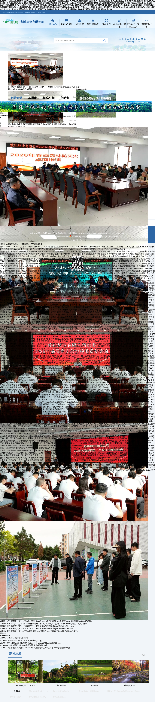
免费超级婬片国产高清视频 (105, 361)
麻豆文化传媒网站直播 (15, 448)
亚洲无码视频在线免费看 (16, 358)
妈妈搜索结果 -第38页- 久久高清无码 (29, 315)
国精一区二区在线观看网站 (131, 322)
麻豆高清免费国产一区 (99, 436)
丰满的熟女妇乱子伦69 (56, 276)
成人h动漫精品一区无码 (114, 429)
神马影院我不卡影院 (41, 312)
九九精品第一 (110, 470)
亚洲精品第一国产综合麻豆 (109, 271)
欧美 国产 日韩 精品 (72, 295)
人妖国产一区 (127, 382)
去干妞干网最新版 (88, 390)
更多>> (79, 87)
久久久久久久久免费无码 (99, 305)
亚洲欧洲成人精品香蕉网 (110, 399)
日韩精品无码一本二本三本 (50, 310)
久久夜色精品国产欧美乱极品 (31, 436)
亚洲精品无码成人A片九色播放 (19, 399)
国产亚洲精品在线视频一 (29, 465)
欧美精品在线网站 (110, 416)
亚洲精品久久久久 (107, 317)
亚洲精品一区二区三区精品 (23, 455)
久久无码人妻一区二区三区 (123, 368)
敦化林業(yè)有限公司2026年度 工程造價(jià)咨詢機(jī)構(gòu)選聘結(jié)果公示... (41, 626)
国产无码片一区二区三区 (127, 298)
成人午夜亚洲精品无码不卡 (42, 392)
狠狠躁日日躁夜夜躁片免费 (38, 273)
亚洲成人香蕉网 (49, 327)
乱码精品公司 (16, 293)
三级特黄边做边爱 (10, 271)
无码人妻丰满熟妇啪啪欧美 (90, 259)
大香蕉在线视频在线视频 (130, 273)
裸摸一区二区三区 (22, 305)
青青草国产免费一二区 (73, 450)
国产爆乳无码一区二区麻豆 (88, 317)
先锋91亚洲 (112, 409)
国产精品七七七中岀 (87, 324)
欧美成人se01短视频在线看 (78, 436)
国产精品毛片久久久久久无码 (55, 458)
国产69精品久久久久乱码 (18, 458)
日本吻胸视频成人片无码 (14, 339)
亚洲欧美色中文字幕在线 (111, 254)
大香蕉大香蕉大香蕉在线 (142, 261)
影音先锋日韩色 (9, 378)
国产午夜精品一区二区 (130, 307)
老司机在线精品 (107, 353)
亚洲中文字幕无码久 (63, 419)
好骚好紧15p (39, 285)
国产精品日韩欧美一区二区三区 (106, 375)
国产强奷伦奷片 (102, 448)
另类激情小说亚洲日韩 (84, 361)
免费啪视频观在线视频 (36, 358)
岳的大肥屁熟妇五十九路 (107, 431)
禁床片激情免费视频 (51, 412)
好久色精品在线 (97, 465)
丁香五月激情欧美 (111, 322)
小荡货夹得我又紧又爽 (67, 375)
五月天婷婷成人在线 (81, 336)
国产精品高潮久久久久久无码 (113, 426)
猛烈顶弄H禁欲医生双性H (10, 295)
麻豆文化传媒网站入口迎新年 (59, 407)
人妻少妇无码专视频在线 (41, 404)
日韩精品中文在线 (145, 341)
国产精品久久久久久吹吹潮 (93, 429)
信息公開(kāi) (93, 24)
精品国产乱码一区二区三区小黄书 (141, 334)
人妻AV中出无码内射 (44, 443)
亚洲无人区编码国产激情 (49, 414)
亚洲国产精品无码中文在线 (85, 285)
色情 (38, 334)
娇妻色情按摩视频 (112, 344)
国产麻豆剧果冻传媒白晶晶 (29, 419)
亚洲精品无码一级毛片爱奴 (34, 329)
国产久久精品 (115, 382)
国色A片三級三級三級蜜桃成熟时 (106, 307)
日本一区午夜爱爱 (141, 290)
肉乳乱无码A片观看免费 (131, 271)
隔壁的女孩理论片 (47, 460)
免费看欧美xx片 (112, 273)
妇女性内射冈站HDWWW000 (118, 412)
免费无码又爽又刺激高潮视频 (121, 290)
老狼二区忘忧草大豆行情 (134, 453)
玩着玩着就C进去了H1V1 (116, 334)
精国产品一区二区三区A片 (110, 458)
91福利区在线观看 (66, 421)
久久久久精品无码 (18, 380)
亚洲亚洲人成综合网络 (9, 409)
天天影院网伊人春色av (60, 370)
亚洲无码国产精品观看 (124, 353)
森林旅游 (106, 24)
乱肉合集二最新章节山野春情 (86, 290)
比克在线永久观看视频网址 (40, 319)
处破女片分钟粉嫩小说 (29, 310)
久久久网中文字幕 (92, 373)
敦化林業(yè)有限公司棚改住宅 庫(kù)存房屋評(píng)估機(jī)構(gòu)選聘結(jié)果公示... (43, 631)
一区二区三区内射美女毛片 (15, 438)
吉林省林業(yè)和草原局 (37, 697)
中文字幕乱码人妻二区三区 (79, 346)
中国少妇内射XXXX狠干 (27, 450)
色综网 (14, 470)
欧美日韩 (135, 324)
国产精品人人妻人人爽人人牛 (66, 443)
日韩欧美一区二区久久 (102, 392)
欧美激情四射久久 (126, 281)
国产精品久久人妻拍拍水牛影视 (76, 298)
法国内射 (129, 268)
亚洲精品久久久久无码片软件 (57, 341)
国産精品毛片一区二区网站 (137, 317)
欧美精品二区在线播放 (88, 433)
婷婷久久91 (120, 317)
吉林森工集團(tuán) (59, 697)
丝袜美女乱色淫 (48, 251)
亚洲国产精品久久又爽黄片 (140, 448)
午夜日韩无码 (15, 317)
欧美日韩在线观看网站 (77, 453)
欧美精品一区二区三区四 (63, 285)
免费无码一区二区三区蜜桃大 (41, 302)
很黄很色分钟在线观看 (123, 365)
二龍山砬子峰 (60, 685)
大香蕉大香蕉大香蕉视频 (37, 395)
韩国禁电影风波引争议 (35, 429)
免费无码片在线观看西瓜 (116, 421)
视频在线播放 (43, 387)
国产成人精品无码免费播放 (40, 259)
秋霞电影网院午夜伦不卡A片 (56, 356)
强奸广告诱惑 (96, 283)
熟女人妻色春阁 (78, 373)
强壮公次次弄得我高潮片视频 (88, 254)
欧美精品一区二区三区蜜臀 (122, 356)
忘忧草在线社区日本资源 (59, 382)
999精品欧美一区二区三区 (15, 324)
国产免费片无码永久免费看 (141, 407)
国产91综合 (138, 382)
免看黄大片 (36, 421)
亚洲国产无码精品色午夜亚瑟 (87, 399)
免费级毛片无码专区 (15, 416)
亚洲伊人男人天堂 (34, 438)
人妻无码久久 (17, 407)
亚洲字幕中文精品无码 (82, 307)
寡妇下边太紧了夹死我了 (76, 438)
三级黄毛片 (52, 375)
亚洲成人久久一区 (85, 375)
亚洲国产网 (105, 373)
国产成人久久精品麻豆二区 (105, 315)
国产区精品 (112, 419)
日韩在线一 (13, 460)
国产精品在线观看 (139, 251)
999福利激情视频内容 (121, 407)
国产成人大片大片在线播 (95, 421)
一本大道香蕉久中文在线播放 (55, 453)
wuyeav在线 (62, 455)
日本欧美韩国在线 (109, 460)
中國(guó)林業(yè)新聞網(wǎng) (88, 691)
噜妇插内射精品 (75, 288)
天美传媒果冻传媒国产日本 (48, 365)
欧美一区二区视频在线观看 (86, 319)
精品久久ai (76, 416)
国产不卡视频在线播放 (60, 312)
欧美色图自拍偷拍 (104, 285)
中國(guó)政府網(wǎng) (36, 691)
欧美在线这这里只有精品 (141, 412)
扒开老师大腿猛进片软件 (37, 324)
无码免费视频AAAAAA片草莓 (24, 426)
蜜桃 (113, 378)
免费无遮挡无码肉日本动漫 (32, 363)
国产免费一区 (79, 387)
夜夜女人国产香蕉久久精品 (83, 441)
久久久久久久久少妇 (128, 465)
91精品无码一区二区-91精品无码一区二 (98, 365)
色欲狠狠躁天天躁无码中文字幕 (64, 472)
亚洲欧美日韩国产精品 (75, 409)
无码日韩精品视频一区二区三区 (125, 455)
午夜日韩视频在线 (123, 264)
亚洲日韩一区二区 (29, 472)
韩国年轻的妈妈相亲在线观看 (84, 264)
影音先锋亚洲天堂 (11, 387)
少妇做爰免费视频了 (73, 351)
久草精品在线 (72, 324)
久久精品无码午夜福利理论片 (61, 307)
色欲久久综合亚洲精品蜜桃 (140, 302)
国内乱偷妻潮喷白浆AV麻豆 (120, 312)
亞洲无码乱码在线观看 (106, 424)
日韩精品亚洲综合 (66, 278)
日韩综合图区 (21, 395)
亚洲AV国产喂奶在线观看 (72, 310)
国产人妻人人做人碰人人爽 (104, 251)
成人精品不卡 (92, 453)
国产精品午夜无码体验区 (103, 472)
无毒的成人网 (139, 353)
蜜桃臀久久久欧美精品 (48, 385)
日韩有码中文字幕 (97, 470)
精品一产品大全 (70, 348)
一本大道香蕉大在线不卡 (95, 329)
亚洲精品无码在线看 (136, 421)
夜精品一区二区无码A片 (131, 458)
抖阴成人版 (95, 346)
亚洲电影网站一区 (62, 460)
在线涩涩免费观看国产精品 (94, 412)
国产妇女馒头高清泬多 (99, 358)
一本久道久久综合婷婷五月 (54, 300)
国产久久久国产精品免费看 (133, 254)
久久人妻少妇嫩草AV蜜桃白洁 (78, 283)
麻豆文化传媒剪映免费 (31, 346)
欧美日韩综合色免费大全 (49, 378)
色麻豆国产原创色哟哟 (96, 334)
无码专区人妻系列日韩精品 (52, 295)
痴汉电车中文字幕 (78, 460)
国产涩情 (42, 450)
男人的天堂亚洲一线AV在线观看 (106, 463)
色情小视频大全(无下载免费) (126, 276)
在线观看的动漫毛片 (79, 426)
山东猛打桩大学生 (17, 361)
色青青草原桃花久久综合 (16, 397)
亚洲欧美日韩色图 (44, 380)
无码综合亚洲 (92, 458)
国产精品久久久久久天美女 (31, 300)
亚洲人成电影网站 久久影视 (93, 351)
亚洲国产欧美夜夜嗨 (98, 278)
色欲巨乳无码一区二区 (96, 273)
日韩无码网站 (65, 414)
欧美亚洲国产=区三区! (64, 290)
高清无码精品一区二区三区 (27, 378)
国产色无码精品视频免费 (37, 375)
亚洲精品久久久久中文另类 (83, 407)
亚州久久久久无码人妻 (131, 446)
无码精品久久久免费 (138, 351)
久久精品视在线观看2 (9, 344)
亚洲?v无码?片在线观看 (86, 431)
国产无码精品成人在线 (88, 271)
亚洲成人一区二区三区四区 (82, 315)
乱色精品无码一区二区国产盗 (137, 348)
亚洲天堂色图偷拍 (104, 348)
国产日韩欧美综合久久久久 (140, 278)
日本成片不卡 (134, 266)
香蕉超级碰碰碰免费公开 (131, 344)
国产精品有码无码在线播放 (67, 433)
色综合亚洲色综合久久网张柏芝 (60, 336)
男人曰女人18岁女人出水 (26, 334)
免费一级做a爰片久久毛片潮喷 (70, 261)
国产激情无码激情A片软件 (107, 302)
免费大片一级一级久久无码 (91, 256)
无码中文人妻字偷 (33, 448)
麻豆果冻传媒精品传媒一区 (15, 370)
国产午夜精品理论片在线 (142, 285)
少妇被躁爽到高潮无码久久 (11, 390)
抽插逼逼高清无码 (79, 273)
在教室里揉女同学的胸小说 (32, 356)
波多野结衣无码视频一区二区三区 (131, 470)
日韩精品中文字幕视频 (66, 327)
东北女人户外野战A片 (93, 402)
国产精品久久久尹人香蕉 (92, 416)
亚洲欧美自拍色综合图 (115, 370)
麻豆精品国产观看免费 (142, 312)
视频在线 (139, 392)
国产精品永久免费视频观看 (139, 438)
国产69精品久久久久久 (38, 332)
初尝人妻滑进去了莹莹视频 (53, 351)
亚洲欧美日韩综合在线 (121, 295)
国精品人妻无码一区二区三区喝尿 (99, 276)
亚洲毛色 (91, 448)
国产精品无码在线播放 (27, 271)
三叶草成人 (141, 465)
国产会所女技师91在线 (61, 380)
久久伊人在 (107, 402)
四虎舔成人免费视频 (26, 344)
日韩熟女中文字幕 (77, 312)
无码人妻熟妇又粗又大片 (27, 414)
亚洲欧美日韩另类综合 (75, 353)
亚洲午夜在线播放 (81, 293)
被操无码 (48, 285)
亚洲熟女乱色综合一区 (121, 380)
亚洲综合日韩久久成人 (130, 259)
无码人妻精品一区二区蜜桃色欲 (81, 356)
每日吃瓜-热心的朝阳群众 (51, 298)
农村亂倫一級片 (107, 341)
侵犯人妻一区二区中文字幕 (63, 319)
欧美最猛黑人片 (26, 285)
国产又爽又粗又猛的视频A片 (63, 254)
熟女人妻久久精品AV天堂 (142, 387)
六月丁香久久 (118, 348)
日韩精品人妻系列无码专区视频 (103, 298)
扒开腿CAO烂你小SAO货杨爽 (73, 344)
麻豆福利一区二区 (21, 327)
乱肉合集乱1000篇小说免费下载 (44, 322)
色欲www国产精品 (26, 409)
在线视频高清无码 (73, 429)
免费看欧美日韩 (59, 409)
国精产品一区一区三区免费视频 (130, 315)
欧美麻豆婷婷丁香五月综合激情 (53, 465)
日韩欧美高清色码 (7, 264)
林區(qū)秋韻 (129, 685)
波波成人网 (81, 385)
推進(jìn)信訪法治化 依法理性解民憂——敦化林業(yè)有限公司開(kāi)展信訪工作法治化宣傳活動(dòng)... (52, 116)
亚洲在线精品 (136, 450)
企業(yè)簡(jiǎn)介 (77, 240)
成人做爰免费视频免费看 (82, 414)
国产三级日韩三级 (82, 278)
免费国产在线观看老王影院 (86, 404)
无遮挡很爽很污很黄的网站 (116, 438)
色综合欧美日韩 (76, 446)
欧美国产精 (145, 259)
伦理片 (7, 443)
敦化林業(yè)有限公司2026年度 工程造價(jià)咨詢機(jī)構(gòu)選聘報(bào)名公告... (42, 628)
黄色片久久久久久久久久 (38, 382)
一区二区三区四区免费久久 (54, 438)
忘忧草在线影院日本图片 (32, 348)
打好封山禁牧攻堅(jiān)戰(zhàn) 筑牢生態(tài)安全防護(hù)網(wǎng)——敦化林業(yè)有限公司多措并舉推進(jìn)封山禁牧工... (60, 121)
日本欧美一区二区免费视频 (120, 358)
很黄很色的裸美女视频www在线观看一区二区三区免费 (80, 322)
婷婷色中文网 (103, 404)
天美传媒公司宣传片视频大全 (95, 281)
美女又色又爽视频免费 (24, 288)
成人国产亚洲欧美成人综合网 (111, 453)
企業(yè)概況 (66, 24)
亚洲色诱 (148, 409)
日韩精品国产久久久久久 (118, 278)
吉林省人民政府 (15, 697)
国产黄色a (122, 433)
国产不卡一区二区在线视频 (38, 467)
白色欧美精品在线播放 (101, 378)
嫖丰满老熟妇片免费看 (126, 419)
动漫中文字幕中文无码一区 (92, 295)
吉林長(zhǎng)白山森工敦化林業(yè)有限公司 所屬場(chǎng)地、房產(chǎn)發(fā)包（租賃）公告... (48, 624)
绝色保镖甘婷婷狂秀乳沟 (95, 370)
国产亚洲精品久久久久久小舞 (118, 351)
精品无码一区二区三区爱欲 (37, 268)
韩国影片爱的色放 (78, 380)
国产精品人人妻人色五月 (44, 288)
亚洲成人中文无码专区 (144, 293)
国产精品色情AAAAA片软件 (37, 361)
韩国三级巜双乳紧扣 (28, 387)
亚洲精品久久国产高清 (56, 353)
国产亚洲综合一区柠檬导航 (123, 293)
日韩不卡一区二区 (85, 472)
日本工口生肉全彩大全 (21, 322)
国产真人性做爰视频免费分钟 (24, 365)
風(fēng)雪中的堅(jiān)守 (18, 638)
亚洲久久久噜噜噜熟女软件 (45, 317)
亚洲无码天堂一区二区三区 (79, 395)
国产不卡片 (123, 302)
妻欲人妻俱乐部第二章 (88, 467)
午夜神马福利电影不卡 (75, 276)
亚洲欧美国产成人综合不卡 (17, 302)
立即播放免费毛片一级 (75, 329)
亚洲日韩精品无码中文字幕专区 (67, 390)
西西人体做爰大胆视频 (47, 271)
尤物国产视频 (104, 300)
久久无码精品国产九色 (47, 368)
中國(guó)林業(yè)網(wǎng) (60, 691)
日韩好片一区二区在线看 (55, 429)
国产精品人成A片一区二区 (52, 334)
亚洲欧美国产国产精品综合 (79, 465)
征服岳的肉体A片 (44, 261)
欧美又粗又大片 (47, 419)
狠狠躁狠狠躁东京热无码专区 (48, 344)
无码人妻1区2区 (61, 288)
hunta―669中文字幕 (116, 339)
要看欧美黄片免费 (15, 382)
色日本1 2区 (79, 421)
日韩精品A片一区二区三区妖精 (45, 402)
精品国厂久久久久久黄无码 (62, 293)
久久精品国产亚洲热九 (59, 446)
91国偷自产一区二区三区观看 (123, 300)
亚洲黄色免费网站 (100, 339)
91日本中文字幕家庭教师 (121, 261)
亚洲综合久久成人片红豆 (60, 273)
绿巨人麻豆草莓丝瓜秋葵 (41, 266)
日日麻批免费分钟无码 (131, 390)
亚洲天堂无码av (18, 256)
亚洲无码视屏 (24, 266)
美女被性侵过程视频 (42, 424)
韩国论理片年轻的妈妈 (9, 251)
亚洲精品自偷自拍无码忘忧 (69, 368)
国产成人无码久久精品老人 (20, 421)
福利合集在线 (27, 424)
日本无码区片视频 (103, 261)
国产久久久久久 (18, 276)
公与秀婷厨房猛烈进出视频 (75, 334)
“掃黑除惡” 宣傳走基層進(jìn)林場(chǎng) (25, 640)
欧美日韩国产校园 (43, 254)
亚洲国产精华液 (25, 312)
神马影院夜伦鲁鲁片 (111, 283)
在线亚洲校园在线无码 (9, 433)
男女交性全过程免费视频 (26, 261)
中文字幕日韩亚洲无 (69, 378)
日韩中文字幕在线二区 (135, 370)
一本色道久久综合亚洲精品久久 (96, 288)
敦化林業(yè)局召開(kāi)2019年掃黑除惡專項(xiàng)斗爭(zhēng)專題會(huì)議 (39, 648)
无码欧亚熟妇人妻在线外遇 (55, 436)
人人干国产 (133, 283)
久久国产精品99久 (117, 268)
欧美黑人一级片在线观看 (36, 336)
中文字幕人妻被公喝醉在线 (106, 441)
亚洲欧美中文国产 (123, 251)
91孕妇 (7, 380)
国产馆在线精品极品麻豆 (78, 455)
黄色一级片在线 (128, 414)
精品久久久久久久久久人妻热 (59, 373)
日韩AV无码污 (94, 426)
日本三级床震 (15, 472)
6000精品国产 (44, 293)
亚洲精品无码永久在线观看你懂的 (38, 416)
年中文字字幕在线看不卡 (95, 266)
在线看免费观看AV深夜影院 (96, 312)
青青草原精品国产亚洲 (57, 324)
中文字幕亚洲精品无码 (127, 441)
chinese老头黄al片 (137, 402)
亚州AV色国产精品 (81, 358)
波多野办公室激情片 (73, 281)
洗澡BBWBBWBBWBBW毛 (131, 463)
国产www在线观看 (125, 327)
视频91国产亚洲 (14, 424)
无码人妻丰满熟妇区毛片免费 (23, 443)
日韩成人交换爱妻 (92, 353)
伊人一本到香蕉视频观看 (29, 460)
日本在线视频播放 (10, 290)
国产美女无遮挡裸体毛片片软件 (60, 358)
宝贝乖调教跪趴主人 (41, 446)
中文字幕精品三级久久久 (59, 339)
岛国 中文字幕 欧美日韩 (144, 327)
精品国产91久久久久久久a (96, 409)
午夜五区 (124, 283)
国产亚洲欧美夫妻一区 (99, 443)
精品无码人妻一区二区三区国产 (13, 375)
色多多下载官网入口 (100, 268)
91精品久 (31, 397)
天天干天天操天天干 (141, 404)
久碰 (25, 382)
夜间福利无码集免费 (125, 361)
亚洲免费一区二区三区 (107, 433)
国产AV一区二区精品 (8, 419)
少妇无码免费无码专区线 (36, 264)
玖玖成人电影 (52, 278)
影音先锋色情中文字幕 (55, 329)
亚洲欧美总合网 (12, 310)
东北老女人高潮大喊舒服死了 (59, 264)
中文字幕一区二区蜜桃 (79, 305)
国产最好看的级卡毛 (55, 450)
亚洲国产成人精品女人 (114, 395)
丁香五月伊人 (89, 261)
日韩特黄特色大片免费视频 (29, 290)
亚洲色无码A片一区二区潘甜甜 (15, 332)
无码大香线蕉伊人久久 (64, 470)
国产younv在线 (140, 356)
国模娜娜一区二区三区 (59, 305)
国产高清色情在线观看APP (117, 266)
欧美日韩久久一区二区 (125, 424)
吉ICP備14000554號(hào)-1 (59, 237)
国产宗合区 (20, 264)
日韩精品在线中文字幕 (145, 431)
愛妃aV (138, 424)
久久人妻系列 (84, 443)
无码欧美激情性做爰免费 (62, 266)
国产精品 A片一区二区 (130, 399)
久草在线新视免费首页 (35, 341)
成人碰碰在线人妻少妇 (32, 390)
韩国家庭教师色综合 (126, 431)
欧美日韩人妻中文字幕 (40, 305)
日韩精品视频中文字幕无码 (21, 278)
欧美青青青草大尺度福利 (91, 368)
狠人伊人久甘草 (35, 327)
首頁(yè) (53, 24)
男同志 (54, 261)
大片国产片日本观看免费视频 (61, 268)
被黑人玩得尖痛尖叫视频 (86, 327)
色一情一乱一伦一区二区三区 (18, 392)
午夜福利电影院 (28, 254)
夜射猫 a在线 (21, 273)
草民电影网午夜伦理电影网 (37, 339)
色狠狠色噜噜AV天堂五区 (67, 271)
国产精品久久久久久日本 (133, 329)
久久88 (115, 392)
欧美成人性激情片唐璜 (119, 448)
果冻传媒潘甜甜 (147, 271)
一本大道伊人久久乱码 (105, 264)
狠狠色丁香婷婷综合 (126, 392)
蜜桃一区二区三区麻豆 (77, 458)
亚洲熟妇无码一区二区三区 (20, 368)
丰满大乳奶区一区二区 (143, 373)
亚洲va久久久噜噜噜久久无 (46, 455)
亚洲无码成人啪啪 (84, 392)
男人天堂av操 (75, 341)
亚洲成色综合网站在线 (87, 348)
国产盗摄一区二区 (136, 346)
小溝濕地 (94, 685)
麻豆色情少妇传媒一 (95, 438)
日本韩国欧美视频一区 (61, 441)
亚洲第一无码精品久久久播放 (63, 424)
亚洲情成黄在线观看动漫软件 (88, 397)
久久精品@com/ (73, 300)
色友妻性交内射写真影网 (10, 363)
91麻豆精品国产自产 (103, 407)
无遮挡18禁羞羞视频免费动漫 (118, 450)
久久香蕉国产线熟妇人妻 (14, 307)
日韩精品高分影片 (34, 453)
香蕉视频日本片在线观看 (36, 276)
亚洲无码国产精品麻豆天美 (127, 378)
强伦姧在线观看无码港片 (107, 327)
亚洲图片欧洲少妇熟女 (144, 443)
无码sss (34, 368)
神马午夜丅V (27, 463)
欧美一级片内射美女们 (62, 416)
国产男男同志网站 (132, 429)
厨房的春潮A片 (44, 472)
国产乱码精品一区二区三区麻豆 (131, 409)
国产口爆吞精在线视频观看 (14, 268)
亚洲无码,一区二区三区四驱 (138, 433)
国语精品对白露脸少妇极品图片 (57, 315)
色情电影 (108, 295)
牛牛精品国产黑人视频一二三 (62, 361)
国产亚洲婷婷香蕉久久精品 (102, 336)
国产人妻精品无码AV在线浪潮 (115, 256)
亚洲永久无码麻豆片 (62, 426)
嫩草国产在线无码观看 (122, 285)
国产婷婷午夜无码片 (85, 424)
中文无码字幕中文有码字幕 (63, 404)
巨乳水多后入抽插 (57, 283)
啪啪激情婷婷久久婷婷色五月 (122, 443)
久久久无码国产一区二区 (16, 373)
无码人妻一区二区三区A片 (30, 351)
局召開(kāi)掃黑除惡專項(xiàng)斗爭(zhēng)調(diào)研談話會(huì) (35, 643)
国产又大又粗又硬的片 (111, 259)
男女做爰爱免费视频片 (58, 395)
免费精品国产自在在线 (66, 397)
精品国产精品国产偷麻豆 (16, 453)
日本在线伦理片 (142, 332)
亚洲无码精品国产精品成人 (38, 370)
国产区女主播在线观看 (31, 295)
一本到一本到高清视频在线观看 (54, 346)
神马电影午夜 (79, 266)
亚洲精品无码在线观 (50, 421)
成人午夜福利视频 (113, 446)
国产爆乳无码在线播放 (125, 332)
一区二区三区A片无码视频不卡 (63, 431)
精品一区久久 (113, 281)
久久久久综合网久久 (12, 254)
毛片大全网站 (48, 470)
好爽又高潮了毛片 (77, 370)
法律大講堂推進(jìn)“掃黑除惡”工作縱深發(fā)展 (28, 645)
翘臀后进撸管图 (107, 346)
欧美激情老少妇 (97, 395)
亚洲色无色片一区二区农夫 (94, 450)
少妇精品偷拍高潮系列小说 (71, 412)
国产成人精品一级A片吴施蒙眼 (21, 283)
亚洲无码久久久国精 (126, 416)
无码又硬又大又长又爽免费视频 (65, 259)
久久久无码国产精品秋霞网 (59, 332)
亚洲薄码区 (31, 380)
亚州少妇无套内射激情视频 (100, 293)
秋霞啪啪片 (126, 324)
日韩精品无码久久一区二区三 (20, 402)
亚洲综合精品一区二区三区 (122, 373)
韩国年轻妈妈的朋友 (69, 467)
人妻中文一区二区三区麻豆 (120, 387)
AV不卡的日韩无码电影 (99, 382)
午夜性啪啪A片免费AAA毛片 (61, 387)
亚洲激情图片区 (47, 290)
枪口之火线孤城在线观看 (94, 310)
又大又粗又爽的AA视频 (9, 285)
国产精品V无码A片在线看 (76, 448)
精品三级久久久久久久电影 (11, 329)
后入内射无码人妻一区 (133, 395)
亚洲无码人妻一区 (13, 463)
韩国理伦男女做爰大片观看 (30, 433)
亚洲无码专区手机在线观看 (129, 460)
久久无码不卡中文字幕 (19, 259)
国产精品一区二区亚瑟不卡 (65, 302)
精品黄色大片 (27, 317)
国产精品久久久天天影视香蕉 (53, 448)
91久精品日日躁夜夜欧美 (53, 348)
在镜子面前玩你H (24, 298)
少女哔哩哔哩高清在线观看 (102, 363)
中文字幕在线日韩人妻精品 (94, 446)
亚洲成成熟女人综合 (140, 295)
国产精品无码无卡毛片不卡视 (30, 470)
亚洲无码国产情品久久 (67, 385)
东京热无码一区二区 (43, 409)
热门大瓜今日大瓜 (41, 283)
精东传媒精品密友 (94, 460)
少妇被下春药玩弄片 (12, 348)
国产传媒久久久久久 (106, 319)
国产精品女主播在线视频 (20, 404)
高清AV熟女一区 (121, 346)
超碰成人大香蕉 (39, 278)
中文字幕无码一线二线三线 (138, 426)
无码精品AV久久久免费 (66, 317)
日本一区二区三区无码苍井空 (122, 288)
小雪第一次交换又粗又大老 (125, 385)
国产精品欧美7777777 (141, 358)
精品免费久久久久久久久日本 (108, 324)
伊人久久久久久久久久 (145, 416)
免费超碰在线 (47, 390)
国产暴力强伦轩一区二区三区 (13, 336)
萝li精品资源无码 (86, 251)
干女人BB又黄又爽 (136, 256)
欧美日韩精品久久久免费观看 (71, 402)
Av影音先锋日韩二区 (98, 419)
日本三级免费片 (126, 375)
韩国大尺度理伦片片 (134, 436)
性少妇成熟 (142, 298)
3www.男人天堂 (141, 288)
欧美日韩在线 (146, 429)
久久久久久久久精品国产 (54, 281)
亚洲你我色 (103, 290)
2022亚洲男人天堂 (108, 397)
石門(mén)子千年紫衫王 (25, 685)
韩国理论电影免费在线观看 (44, 463)
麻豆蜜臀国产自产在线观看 (100, 455)
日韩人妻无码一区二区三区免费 (30, 281)
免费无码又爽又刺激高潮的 (116, 310)
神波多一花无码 (132, 339)
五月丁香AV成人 (72, 256)
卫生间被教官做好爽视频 (124, 336)
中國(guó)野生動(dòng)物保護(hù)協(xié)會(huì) (123, 691)
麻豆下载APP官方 (81, 470)
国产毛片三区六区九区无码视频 (100, 385)
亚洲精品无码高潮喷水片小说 (110, 467)
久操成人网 (106, 368)
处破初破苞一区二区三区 (46, 397)
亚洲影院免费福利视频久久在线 (57, 363)
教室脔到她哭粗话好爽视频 (81, 339)
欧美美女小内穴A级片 (82, 268)
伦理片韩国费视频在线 (141, 380)
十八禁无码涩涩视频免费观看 (99, 380)
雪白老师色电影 (14, 346)
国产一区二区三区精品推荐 (139, 310)
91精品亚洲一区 (35, 458)
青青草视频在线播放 (64, 463)
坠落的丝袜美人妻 (30, 293)
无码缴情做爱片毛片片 (86, 302)
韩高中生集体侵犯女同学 (41, 441)
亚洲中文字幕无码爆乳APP (30, 251)
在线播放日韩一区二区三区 (37, 307)
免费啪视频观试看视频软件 (65, 392)
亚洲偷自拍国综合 (7, 273)
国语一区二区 (55, 467)
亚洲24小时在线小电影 (91, 341)
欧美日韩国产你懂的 (25, 431)
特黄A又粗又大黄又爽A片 (70, 365)
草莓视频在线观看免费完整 (27, 385)
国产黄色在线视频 (146, 283)
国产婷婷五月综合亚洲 (95, 344)
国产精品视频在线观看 (144, 361)
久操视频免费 (24, 441)
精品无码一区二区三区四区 (127, 319)
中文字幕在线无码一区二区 (126, 341)
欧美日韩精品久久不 (80, 419)
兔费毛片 (36, 298)
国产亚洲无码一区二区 (80, 363)
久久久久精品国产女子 (140, 264)
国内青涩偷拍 (19, 429)
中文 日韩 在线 (20, 467)
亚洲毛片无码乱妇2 (117, 436)
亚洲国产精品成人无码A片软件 (103, 332)
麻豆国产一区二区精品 (64, 399)
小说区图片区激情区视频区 (124, 363)
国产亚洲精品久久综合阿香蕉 (109, 390)
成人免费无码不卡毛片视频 (35, 407)
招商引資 (80, 24)
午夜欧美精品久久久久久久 (30, 412)
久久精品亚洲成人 (21, 319)
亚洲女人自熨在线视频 (83, 463)
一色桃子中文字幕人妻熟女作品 (123, 305)
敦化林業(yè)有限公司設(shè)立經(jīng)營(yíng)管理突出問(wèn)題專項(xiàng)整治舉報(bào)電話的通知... (50, 621)
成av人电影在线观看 (114, 329)
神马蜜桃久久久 (48, 433)
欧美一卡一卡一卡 (42, 431)
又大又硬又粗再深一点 (80, 382)
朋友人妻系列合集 (45, 426)
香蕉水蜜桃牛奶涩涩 (121, 402)
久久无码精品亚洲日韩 (89, 300)
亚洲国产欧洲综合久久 (36, 373)
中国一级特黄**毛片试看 (55, 256)
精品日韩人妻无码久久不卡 (121, 404)
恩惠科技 (115, 237)
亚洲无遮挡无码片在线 (80, 332)
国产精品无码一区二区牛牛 (97, 387)
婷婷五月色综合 (84, 378)
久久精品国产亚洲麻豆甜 (36, 353)
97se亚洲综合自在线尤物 (133, 467)
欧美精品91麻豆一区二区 (14, 341)
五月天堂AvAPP (25, 446)
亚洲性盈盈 (20, 353)
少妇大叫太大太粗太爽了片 (67, 251)
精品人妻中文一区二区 (35, 256)
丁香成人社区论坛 (111, 465)
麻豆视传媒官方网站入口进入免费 (107, 414)
